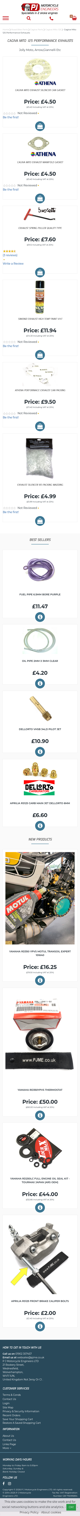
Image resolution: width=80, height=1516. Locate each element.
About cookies (51, 1512)
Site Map (8, 1407)
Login (6, 1403)
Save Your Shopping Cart (18, 1419)
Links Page (9, 1444)
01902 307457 (23, 1353)
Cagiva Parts (36, 29)
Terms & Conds (12, 1394)
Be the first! (11, 117)
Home (6, 29)
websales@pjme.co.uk (30, 1357)
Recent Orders (11, 1415)
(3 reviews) (10, 255)
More (7, 1448)
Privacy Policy (29, 1512)
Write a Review (13, 263)
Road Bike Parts (19, 29)
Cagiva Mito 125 (53, 29)
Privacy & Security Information (21, 1411)
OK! (71, 1507)
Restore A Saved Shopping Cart (22, 1422)
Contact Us (9, 1399)
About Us (8, 1435)
